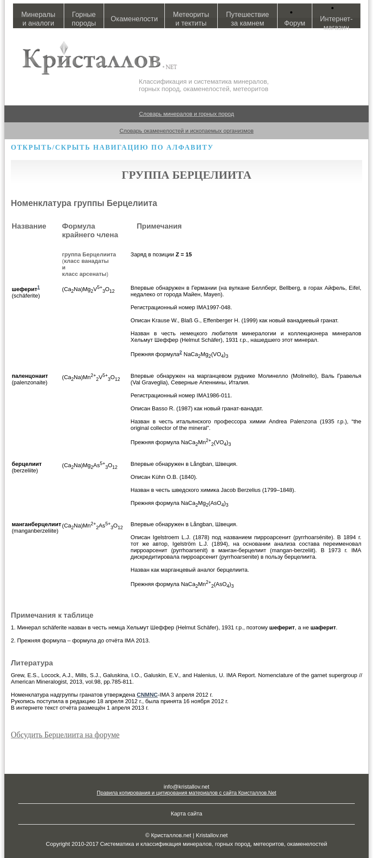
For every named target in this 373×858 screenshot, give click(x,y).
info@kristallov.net (186, 786)
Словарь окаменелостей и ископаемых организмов (186, 131)
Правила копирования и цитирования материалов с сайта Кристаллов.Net (186, 793)
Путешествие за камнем (247, 19)
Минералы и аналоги (38, 19)
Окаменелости (134, 19)
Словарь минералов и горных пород (186, 114)
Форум (294, 23)
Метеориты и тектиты (191, 19)
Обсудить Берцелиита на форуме (65, 734)
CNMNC (147, 694)
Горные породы (84, 19)
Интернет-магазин (336, 23)
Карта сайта (186, 813)
